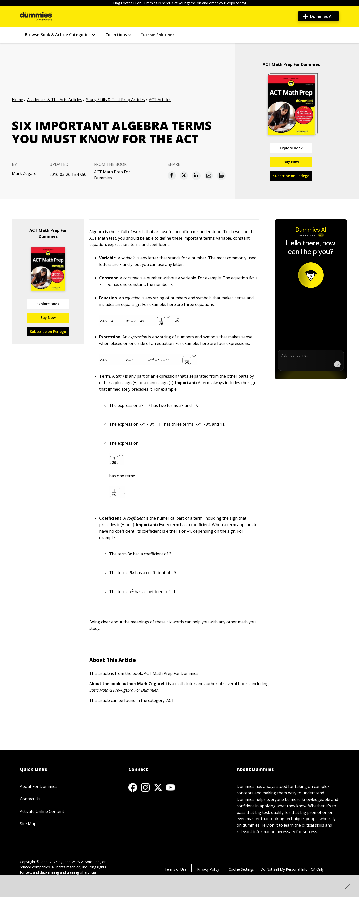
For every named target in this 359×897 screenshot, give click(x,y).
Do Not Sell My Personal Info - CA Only (292, 869)
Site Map (28, 823)
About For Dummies (38, 786)
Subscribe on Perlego (291, 175)
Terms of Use (176, 869)
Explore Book (291, 148)
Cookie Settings (241, 869)
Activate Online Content (42, 811)
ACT (170, 700)
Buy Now (291, 161)
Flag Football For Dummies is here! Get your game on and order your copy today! (179, 3)
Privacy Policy (208, 869)
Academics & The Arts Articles (54, 100)
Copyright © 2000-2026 (39, 861)
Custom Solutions (157, 35)
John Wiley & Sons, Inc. (81, 861)
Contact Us (30, 799)
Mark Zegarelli (25, 173)
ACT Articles (160, 100)
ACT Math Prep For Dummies (112, 175)
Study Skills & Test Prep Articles (115, 100)
